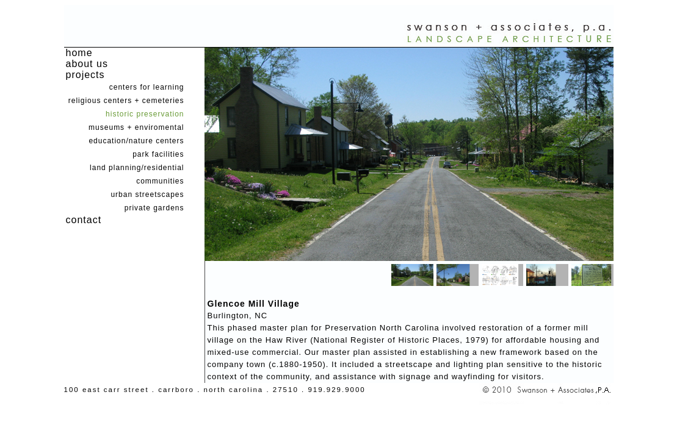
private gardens (154, 208)
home (79, 53)
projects (85, 75)
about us (87, 64)
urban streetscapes (147, 194)
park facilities (158, 154)
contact (84, 220)
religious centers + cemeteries (126, 100)
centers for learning (146, 87)
